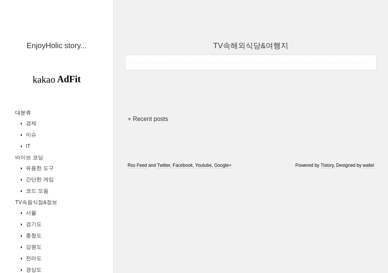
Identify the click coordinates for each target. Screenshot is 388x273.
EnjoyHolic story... (57, 45)
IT (27, 146)
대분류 (23, 113)
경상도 (33, 270)
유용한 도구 (39, 168)
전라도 (33, 258)
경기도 (33, 224)
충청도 (33, 235)
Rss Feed (137, 165)
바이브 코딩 (29, 157)
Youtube (203, 165)
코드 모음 (36, 191)
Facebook (183, 165)
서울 (30, 213)
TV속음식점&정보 (36, 202)
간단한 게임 (39, 179)
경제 (30, 123)
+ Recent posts (148, 119)
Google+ (223, 165)
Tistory (327, 165)
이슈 (30, 135)
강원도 (33, 247)
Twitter (163, 165)
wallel (368, 165)
